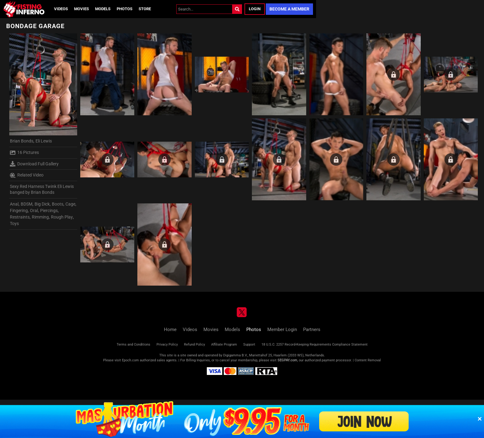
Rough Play (62, 217)
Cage (70, 204)
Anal (14, 204)
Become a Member (289, 8)
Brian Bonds (21, 140)
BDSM (26, 204)
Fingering (19, 210)
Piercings (49, 210)
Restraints (20, 217)
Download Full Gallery (34, 164)
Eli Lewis (43, 140)
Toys (14, 223)
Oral (34, 210)
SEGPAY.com (287, 360)
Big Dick (42, 204)
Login (255, 8)
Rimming (40, 217)
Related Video (27, 175)
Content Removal (368, 360)
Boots (57, 204)
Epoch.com (130, 360)
